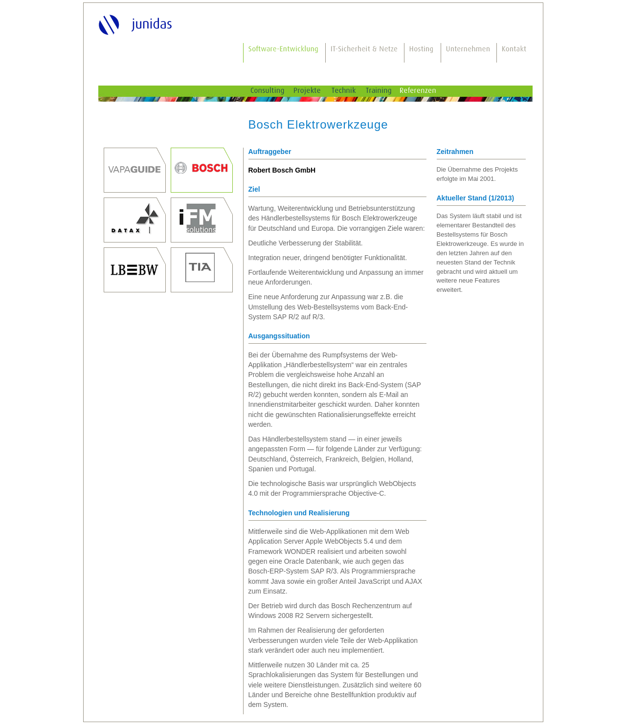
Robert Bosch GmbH (201, 170)
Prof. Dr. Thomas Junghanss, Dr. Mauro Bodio (134, 170)
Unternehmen (469, 53)
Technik (351, 91)
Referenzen (426, 91)
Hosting (422, 53)
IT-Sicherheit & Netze (365, 53)
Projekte (315, 91)
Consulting (274, 91)
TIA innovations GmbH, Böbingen (201, 270)
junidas (136, 24)
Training (386, 91)
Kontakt (515, 53)
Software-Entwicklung (284, 53)
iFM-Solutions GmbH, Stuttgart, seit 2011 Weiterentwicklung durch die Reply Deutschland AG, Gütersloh (201, 220)
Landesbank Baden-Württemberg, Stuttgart (134, 270)
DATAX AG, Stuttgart (134, 220)
